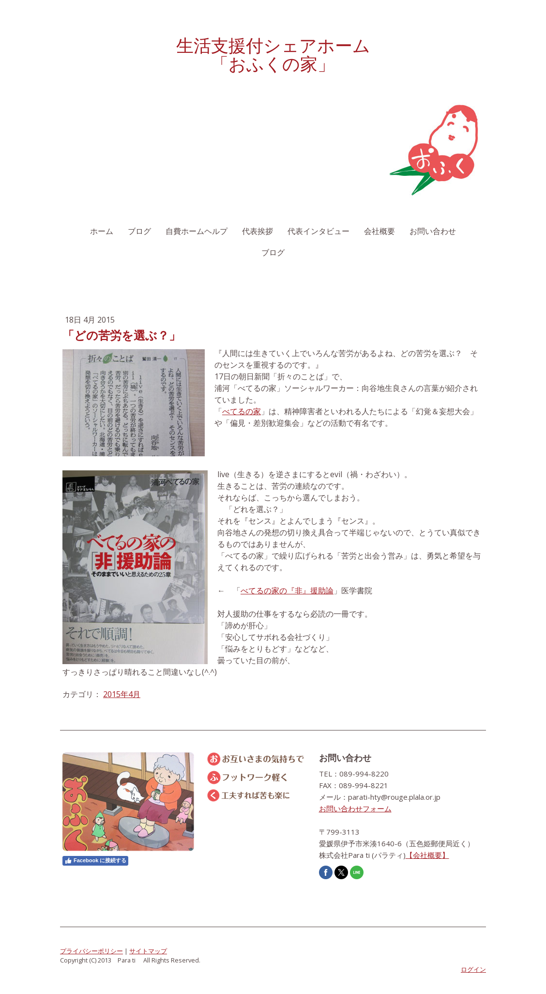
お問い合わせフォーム (355, 808)
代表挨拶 (257, 231)
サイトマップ (148, 951)
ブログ (139, 231)
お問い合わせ (433, 231)
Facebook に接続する (95, 861)
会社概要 (379, 231)
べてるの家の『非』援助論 (287, 590)
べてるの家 (241, 411)
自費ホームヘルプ (197, 231)
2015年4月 (121, 694)
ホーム (101, 231)
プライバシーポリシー (91, 951)
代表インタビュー (318, 231)
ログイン (473, 969)
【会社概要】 (427, 855)
